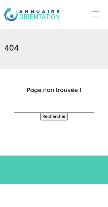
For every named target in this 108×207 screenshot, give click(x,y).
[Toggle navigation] (96, 14)
